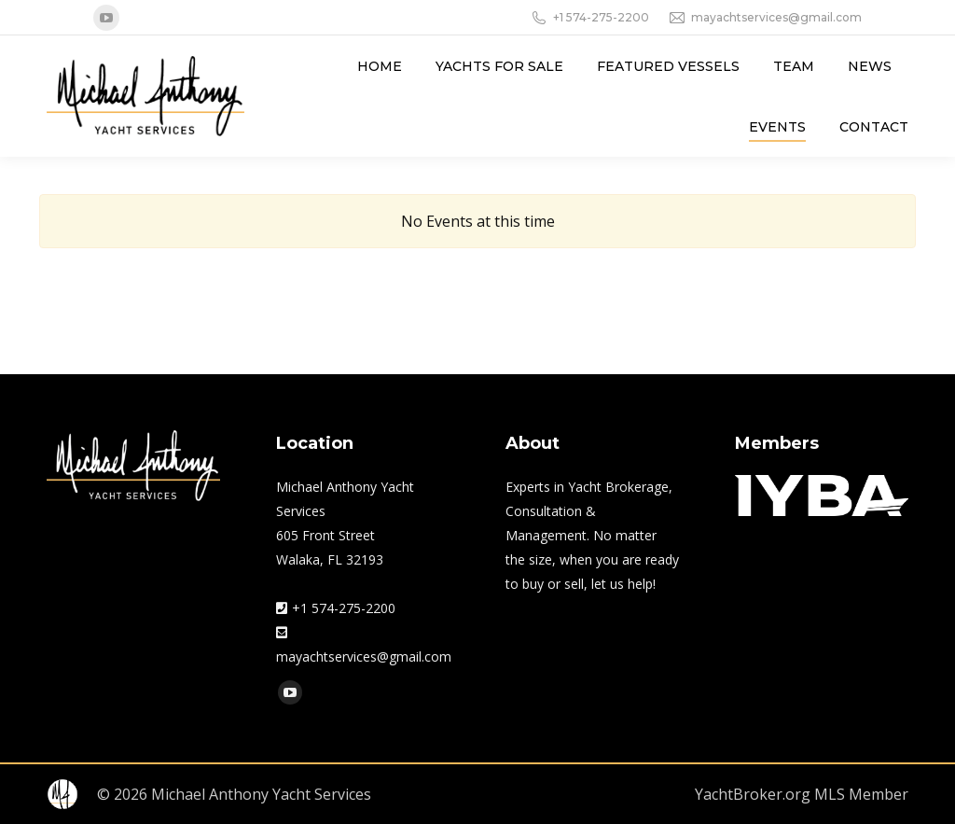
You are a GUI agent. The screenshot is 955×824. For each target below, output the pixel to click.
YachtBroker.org (752, 794)
